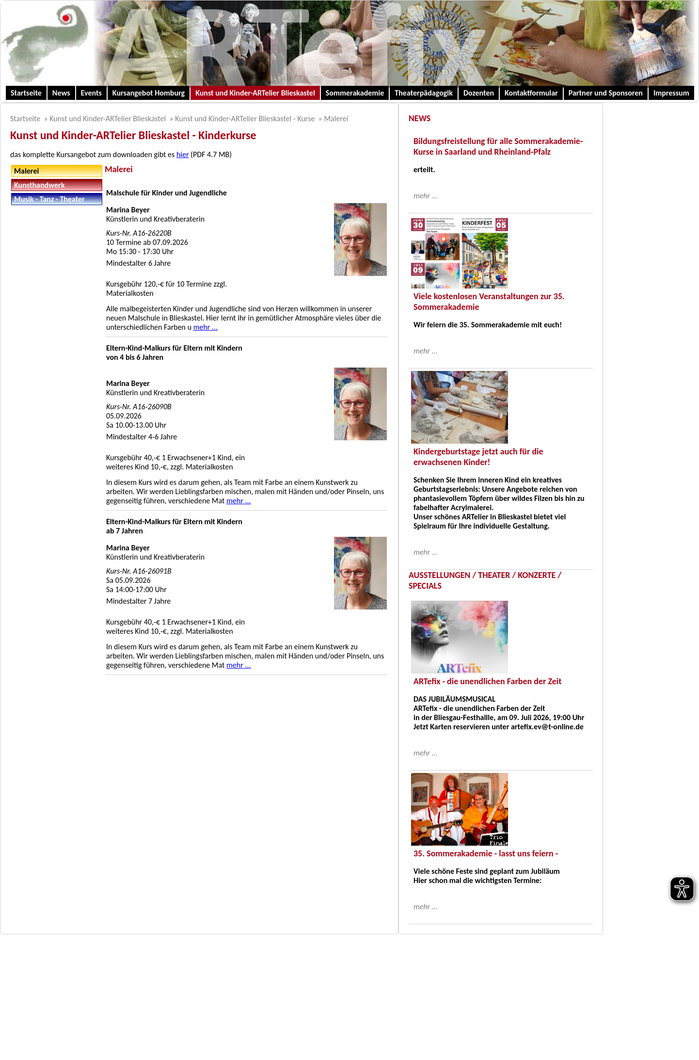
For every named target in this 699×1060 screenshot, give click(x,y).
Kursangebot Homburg (148, 92)
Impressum (671, 92)
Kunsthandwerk (39, 185)
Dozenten (478, 92)
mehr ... (205, 327)
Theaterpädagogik (424, 92)
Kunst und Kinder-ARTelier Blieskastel (255, 92)
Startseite (26, 92)
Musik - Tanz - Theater (49, 199)
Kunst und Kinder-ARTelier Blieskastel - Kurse (245, 118)
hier (182, 154)
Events (91, 92)
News (61, 92)
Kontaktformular (531, 92)
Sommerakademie (355, 92)
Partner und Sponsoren (606, 92)
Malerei (336, 118)
